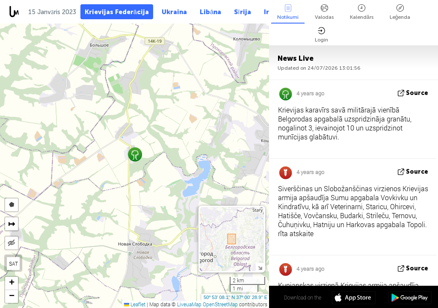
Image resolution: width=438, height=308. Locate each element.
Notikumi (288, 12)
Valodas (324, 12)
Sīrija (242, 12)
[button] (135, 154)
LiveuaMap (189, 304)
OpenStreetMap (220, 304)
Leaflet (134, 304)
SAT (13, 263)
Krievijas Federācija (117, 12)
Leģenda (400, 12)
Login (321, 35)
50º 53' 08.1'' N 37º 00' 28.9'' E (235, 297)
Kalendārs (361, 12)
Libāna (210, 12)
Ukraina (174, 12)
